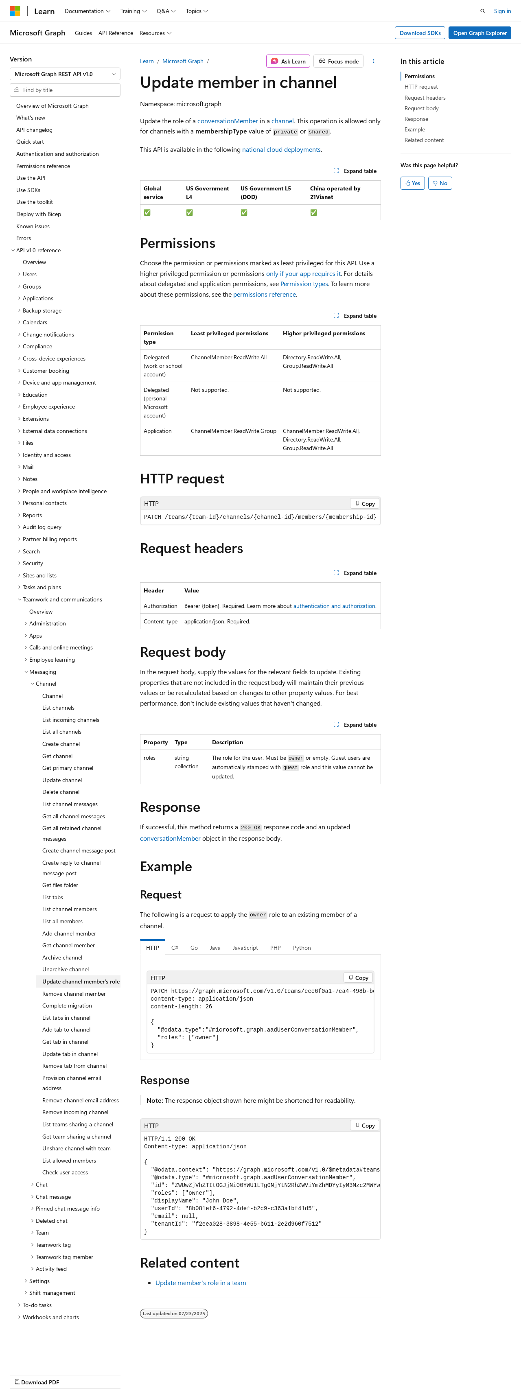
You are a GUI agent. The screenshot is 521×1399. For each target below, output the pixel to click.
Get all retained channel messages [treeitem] (71, 814)
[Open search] (483, 11)
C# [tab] (174, 947)
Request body (422, 108)
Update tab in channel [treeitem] (70, 1035)
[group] (260, 1019)
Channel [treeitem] (52, 677)
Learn (147, 61)
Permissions (420, 76)
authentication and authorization (334, 606)
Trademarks (258, 1374)
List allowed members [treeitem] (69, 1141)
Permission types (304, 283)
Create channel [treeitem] (61, 725)
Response (416, 118)
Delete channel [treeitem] (60, 773)
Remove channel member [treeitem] (74, 975)
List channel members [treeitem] (69, 890)
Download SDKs (420, 33)
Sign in (502, 11)
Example (415, 129)
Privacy (178, 1374)
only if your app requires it (303, 273)
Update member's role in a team (200, 1282)
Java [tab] (215, 947)
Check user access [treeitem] (65, 1153)
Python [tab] (302, 947)
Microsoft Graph (183, 61)
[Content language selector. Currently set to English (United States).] (47, 1354)
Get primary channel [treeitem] (67, 749)
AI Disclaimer (26, 1374)
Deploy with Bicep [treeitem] (38, 195)
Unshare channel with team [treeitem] (76, 1129)
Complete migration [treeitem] (67, 986)
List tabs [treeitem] (52, 878)
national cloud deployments (281, 149)
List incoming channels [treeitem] (70, 701)
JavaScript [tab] (245, 947)
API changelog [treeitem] (34, 111)
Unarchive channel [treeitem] (65, 950)
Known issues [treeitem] (33, 207)
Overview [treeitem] (34, 243)
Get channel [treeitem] (57, 737)
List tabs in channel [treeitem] (66, 999)
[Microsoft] (15, 11)
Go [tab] (194, 947)
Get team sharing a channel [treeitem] (76, 1117)
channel (282, 120)
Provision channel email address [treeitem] (71, 1064)
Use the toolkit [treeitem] (34, 183)
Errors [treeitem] (23, 219)
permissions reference (264, 294)
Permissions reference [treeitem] (43, 147)
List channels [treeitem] (58, 689)
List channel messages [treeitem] (70, 785)
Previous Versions (74, 1374)
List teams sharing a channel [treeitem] (77, 1105)
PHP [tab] (275, 947)
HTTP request (421, 86)
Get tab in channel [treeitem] (65, 1023)
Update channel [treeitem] (62, 761)
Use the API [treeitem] (31, 159)
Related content (424, 140)
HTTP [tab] (152, 947)
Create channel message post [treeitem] (79, 831)
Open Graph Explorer (480, 33)
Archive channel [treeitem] (62, 938)
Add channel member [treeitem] (69, 914)
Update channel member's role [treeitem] (81, 962)
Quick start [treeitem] (30, 123)
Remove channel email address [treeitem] (80, 1081)
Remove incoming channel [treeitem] (75, 1093)
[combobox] (65, 74)
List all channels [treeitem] (61, 713)
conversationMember (227, 120)
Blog (110, 1374)
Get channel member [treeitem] (68, 926)
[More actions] (374, 61)
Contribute (145, 1374)
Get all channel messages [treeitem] (73, 797)
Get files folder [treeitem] (60, 866)
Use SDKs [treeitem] (28, 171)
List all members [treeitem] (62, 902)
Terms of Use (218, 1374)
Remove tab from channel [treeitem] (74, 1047)
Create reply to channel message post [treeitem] (71, 849)
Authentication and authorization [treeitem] (57, 135)
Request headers (425, 97)
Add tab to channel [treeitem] (66, 1010)
